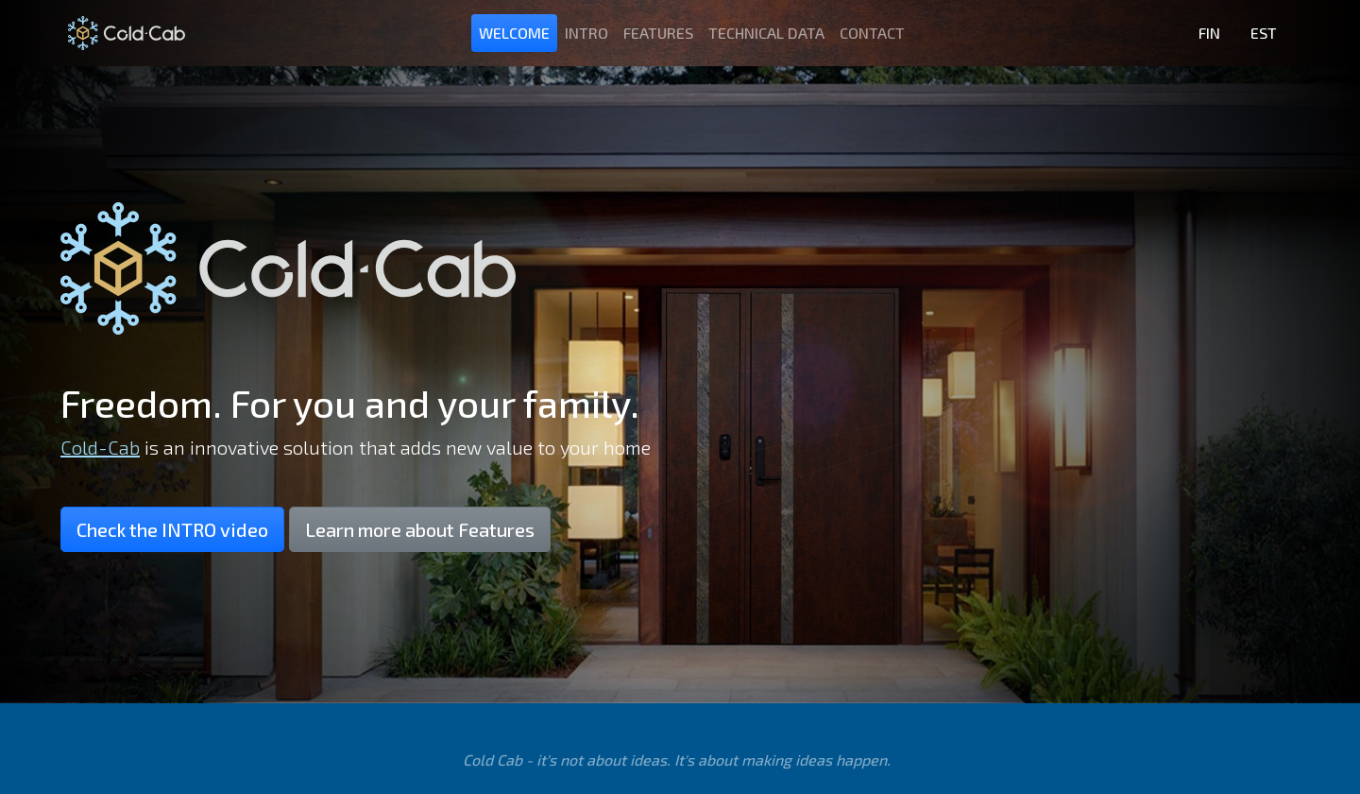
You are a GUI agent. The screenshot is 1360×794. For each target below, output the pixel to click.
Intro (586, 33)
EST (1263, 33)
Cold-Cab (100, 447)
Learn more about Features (420, 529)
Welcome (514, 33)
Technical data (766, 33)
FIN (1209, 33)
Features (658, 33)
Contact (872, 33)
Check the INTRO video (172, 529)
